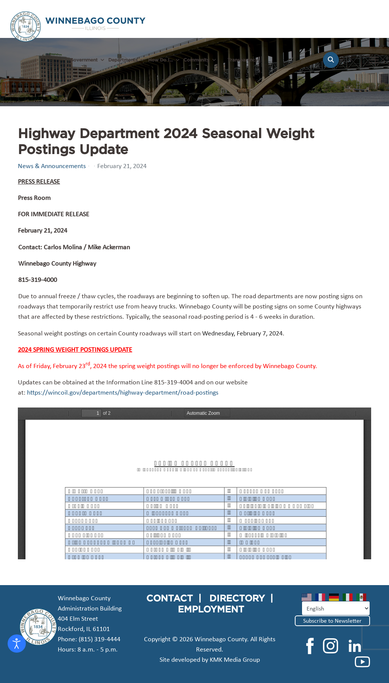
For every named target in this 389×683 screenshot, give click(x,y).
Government (84, 59)
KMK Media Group (235, 659)
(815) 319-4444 (99, 639)
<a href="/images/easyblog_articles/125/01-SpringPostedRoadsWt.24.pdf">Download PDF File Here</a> (194, 483)
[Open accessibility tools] (17, 643)
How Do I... (160, 59)
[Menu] (374, 64)
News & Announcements (52, 166)
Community (196, 59)
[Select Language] (336, 608)
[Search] (331, 60)
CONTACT (169, 598)
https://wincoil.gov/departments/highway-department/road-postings (122, 392)
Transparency (243, 59)
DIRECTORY (237, 598)
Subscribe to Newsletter (332, 620)
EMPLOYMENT (211, 609)
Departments (123, 59)
